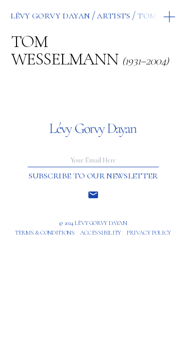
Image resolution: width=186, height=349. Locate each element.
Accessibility (100, 233)
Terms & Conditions (44, 233)
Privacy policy (148, 233)
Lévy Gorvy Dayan (49, 15)
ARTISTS (113, 15)
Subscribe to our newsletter (93, 175)
